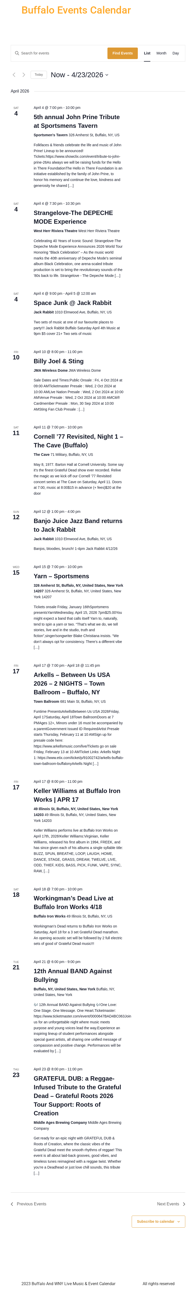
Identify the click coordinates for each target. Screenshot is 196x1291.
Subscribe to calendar (155, 1221)
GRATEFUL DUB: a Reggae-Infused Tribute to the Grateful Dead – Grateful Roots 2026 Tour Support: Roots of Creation (77, 1096)
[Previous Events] (14, 75)
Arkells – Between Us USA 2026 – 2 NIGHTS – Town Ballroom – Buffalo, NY (72, 683)
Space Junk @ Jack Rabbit (73, 302)
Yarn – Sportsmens (61, 576)
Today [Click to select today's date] (39, 74)
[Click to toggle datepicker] (79, 75)
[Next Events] (24, 75)
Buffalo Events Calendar (76, 10)
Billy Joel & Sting (59, 361)
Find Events (123, 53)
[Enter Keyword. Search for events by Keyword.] (59, 53)
